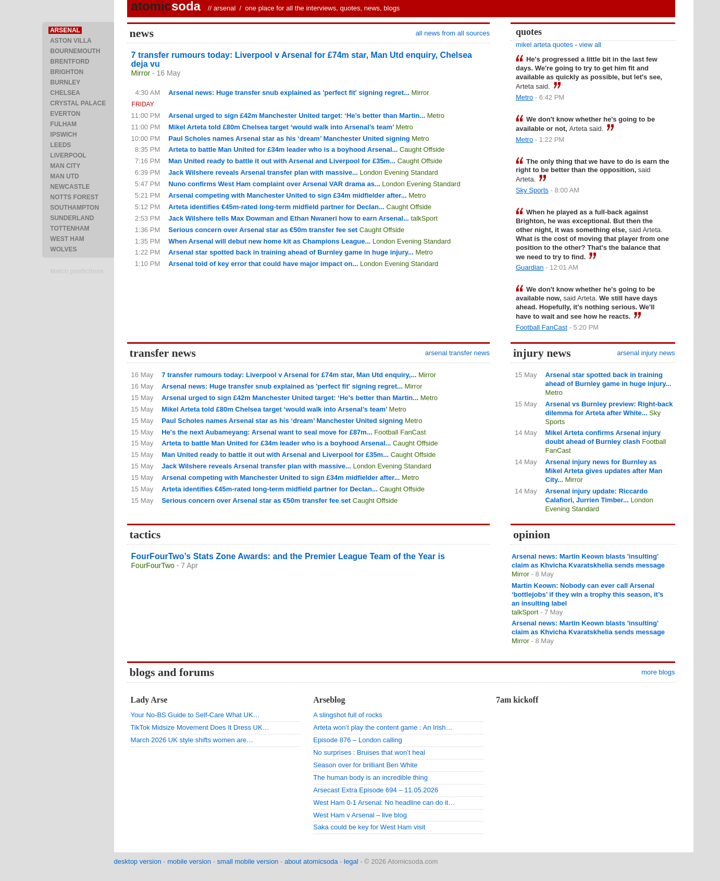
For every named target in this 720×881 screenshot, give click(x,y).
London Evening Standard (398, 172)
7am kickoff (517, 699)
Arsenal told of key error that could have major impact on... (263, 264)
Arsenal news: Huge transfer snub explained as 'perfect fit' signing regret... (288, 92)
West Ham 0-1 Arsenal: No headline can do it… (384, 802)
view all (590, 45)
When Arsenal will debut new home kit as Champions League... (269, 241)
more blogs (658, 672)
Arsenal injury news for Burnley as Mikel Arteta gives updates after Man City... (604, 471)
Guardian (529, 267)
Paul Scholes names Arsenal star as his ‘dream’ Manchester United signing (288, 138)
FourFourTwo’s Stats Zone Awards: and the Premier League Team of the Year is (288, 556)
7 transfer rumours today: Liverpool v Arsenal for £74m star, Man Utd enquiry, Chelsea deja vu (301, 59)
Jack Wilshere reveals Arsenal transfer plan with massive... (263, 172)
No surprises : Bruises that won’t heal (369, 752)
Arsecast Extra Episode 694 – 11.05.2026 (375, 790)
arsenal (225, 8)
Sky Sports (532, 190)
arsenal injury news (646, 353)
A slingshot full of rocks (347, 715)
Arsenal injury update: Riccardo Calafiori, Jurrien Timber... (596, 495)
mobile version (189, 861)
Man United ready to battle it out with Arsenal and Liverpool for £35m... (281, 161)
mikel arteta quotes (544, 45)
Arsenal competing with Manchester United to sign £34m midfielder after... (287, 195)
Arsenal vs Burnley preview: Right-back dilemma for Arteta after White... (609, 408)
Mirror (141, 73)
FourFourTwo (153, 565)
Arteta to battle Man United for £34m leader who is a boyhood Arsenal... (283, 149)
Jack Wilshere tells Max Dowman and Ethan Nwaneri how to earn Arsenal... (288, 218)
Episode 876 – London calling (357, 740)
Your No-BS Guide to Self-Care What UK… (195, 715)
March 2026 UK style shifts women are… (192, 740)
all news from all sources (453, 33)
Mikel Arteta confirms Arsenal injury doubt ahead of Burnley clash (603, 437)
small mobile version (248, 861)
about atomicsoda (311, 861)
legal (351, 861)
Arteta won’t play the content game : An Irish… (382, 727)
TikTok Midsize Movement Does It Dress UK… (200, 727)
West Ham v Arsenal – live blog (360, 815)
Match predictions (76, 271)
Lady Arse (149, 699)
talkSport (424, 218)
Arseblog (329, 699)
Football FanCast (541, 327)
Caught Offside (422, 149)
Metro (435, 115)
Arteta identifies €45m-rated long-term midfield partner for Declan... (276, 207)
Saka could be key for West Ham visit (369, 827)
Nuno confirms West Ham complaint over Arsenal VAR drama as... (274, 184)
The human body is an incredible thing (370, 777)
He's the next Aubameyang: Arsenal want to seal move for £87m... (267, 432)
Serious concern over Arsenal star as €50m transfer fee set (262, 230)
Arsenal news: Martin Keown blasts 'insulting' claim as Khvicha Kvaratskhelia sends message (588, 560)
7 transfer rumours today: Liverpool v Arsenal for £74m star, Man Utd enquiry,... (289, 375)
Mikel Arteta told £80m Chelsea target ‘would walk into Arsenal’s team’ (281, 127)
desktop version (138, 861)
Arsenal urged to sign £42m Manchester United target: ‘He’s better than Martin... (296, 115)
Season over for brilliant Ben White (365, 765)
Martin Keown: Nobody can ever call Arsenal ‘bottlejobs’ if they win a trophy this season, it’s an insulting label (587, 594)
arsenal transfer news (457, 353)
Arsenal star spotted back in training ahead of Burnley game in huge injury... (291, 252)
